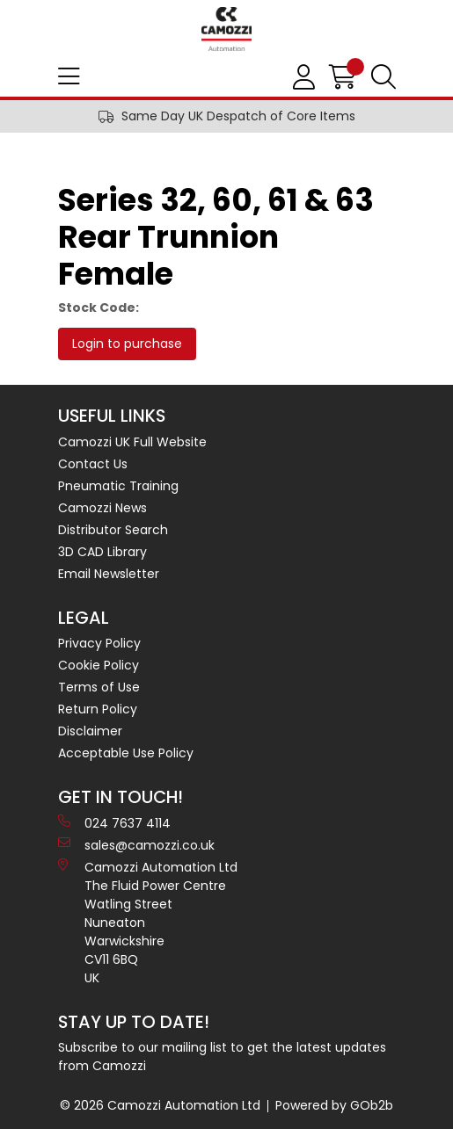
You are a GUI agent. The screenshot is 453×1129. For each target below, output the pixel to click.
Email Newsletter (108, 574)
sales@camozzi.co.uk (136, 845)
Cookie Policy (98, 665)
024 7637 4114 (114, 823)
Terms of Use (99, 687)
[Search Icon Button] (383, 77)
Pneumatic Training (118, 486)
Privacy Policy (99, 643)
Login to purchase (127, 343)
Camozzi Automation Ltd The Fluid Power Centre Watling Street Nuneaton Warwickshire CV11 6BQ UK (147, 922)
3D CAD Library (102, 552)
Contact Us (93, 464)
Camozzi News (102, 508)
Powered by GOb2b (334, 1105)
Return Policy (97, 709)
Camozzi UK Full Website (132, 442)
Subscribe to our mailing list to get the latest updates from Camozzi (222, 1057)
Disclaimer (90, 731)
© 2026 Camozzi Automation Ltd (160, 1105)
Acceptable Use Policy (126, 753)
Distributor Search (113, 530)
